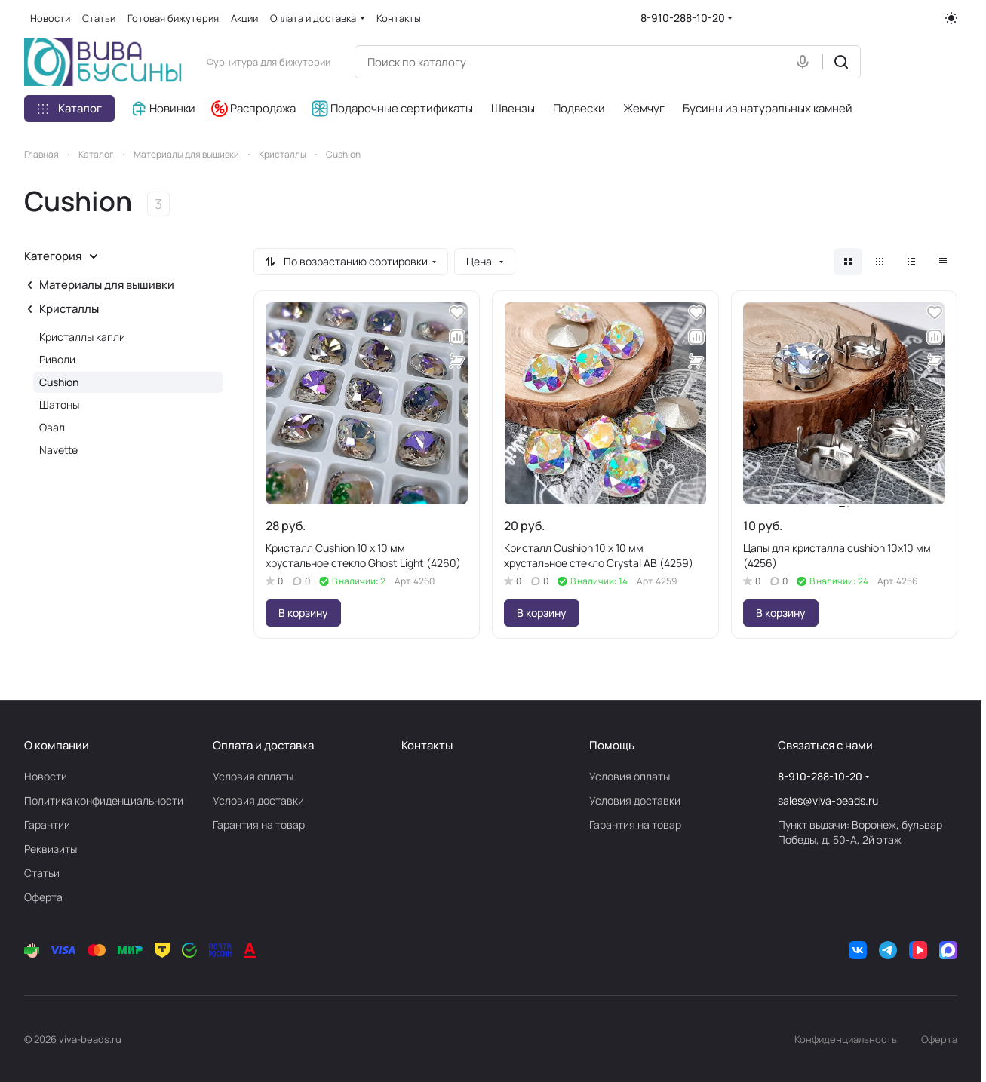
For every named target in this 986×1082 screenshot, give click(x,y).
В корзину (303, 612)
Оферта (43, 897)
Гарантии (47, 824)
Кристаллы (69, 309)
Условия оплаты (253, 776)
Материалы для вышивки (106, 285)
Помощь (611, 745)
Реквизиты (50, 848)
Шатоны (59, 404)
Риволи (57, 359)
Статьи (42, 873)
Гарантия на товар (259, 824)
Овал (52, 427)
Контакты (427, 745)
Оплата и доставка (263, 745)
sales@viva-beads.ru (828, 800)
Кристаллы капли (82, 337)
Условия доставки (258, 800)
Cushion (58, 382)
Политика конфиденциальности (103, 800)
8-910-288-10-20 (682, 18)
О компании (56, 745)
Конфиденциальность (845, 1039)
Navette (58, 450)
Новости (45, 776)
